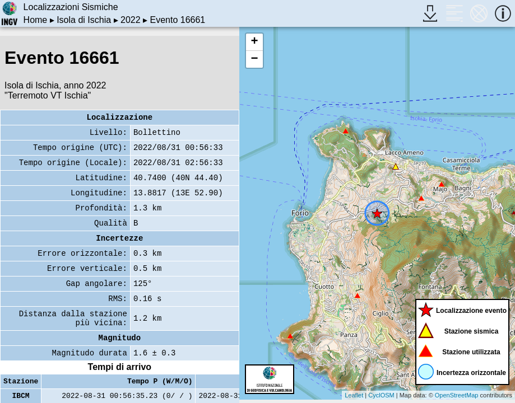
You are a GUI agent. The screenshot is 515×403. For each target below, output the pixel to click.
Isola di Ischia (84, 20)
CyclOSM (381, 395)
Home (36, 20)
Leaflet (354, 395)
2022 (130, 20)
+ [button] (254, 42)
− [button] (254, 59)
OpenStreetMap (457, 395)
